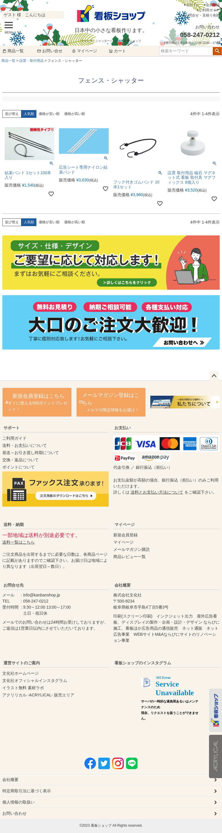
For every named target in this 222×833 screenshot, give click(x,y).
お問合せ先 (13, 585)
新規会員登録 (125, 535)
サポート (11, 427)
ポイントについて (18, 467)
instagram (170, 706)
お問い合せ (49, 51)
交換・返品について (20, 460)
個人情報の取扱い (18, 802)
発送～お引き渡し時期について (30, 452)
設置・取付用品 (31, 61)
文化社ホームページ (20, 673)
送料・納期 (13, 524)
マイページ (84, 51)
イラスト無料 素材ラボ (23, 687)
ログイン (193, 5)
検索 (217, 51)
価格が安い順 (49, 114)
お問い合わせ (14, 813)
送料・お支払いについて (24, 445)
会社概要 (122, 585)
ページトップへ (214, 376)
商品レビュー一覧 (129, 556)
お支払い (122, 427)
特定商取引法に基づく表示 (26, 791)
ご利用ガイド (209, 10)
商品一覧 (13, 51)
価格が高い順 (74, 114)
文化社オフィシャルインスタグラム (34, 680)
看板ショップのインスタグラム (142, 663)
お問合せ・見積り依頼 (202, 15)
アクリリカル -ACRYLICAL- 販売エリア (38, 695)
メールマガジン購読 (131, 549)
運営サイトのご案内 (21, 663)
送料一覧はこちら (18, 542)
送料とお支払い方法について (157, 492)
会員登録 (213, 5)
